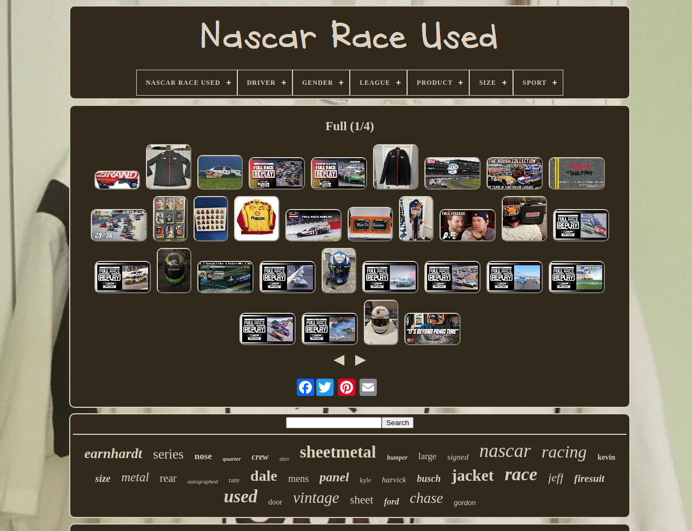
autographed (203, 481)
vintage (316, 497)
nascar (505, 450)
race (521, 474)
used (240, 496)
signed (457, 457)
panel (334, 477)
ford (392, 501)
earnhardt (113, 453)
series (168, 454)
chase (426, 498)
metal (135, 477)
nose (203, 456)
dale (263, 475)
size (103, 478)
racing (564, 451)
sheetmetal (338, 451)
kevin (606, 457)
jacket (472, 475)
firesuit (589, 478)
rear (168, 478)
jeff (555, 477)
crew (260, 456)
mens (298, 478)
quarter (232, 458)
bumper (397, 457)
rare (234, 480)
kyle (365, 480)
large (427, 456)
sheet (361, 499)
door (275, 502)
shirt (284, 459)
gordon (465, 503)
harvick (394, 479)
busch (429, 478)
